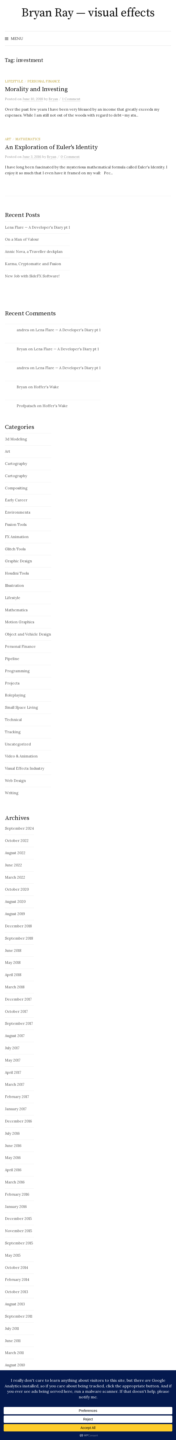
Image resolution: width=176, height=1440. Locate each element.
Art (8, 139)
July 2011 (12, 1328)
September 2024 (19, 828)
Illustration (14, 585)
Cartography (16, 463)
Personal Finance (43, 81)
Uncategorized (18, 744)
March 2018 (14, 987)
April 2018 (13, 974)
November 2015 (18, 1230)
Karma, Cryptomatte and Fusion (33, 263)
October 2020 (17, 889)
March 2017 (14, 1084)
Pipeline (12, 658)
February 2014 (17, 1279)
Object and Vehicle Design (28, 634)
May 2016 (13, 1157)
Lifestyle (14, 81)
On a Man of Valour (22, 239)
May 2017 (13, 1060)
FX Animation (17, 536)
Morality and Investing (36, 89)
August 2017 (15, 1035)
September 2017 (19, 1023)
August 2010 (15, 1365)
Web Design (15, 780)
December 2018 (18, 926)
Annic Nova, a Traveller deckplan (34, 251)
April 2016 (13, 1170)
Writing (11, 793)
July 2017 (12, 1048)
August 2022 (15, 852)
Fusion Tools (16, 524)
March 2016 (15, 1182)
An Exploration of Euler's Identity (51, 147)
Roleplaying (15, 695)
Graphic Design (18, 561)
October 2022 (17, 840)
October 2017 (16, 1011)
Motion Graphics (19, 622)
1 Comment (71, 99)
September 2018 (19, 938)
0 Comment (70, 156)
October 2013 (16, 1291)
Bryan (22, 349)
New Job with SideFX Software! (32, 276)
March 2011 (14, 1352)
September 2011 (18, 1316)
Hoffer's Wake (46, 387)
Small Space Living (21, 707)
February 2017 (17, 1096)
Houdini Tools (17, 573)
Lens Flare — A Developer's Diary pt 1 (37, 227)
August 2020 (15, 901)
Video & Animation (21, 756)
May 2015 (13, 1255)
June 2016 (13, 1145)
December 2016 (18, 1121)
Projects (12, 683)
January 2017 (16, 1109)
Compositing (16, 488)
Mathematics (27, 139)
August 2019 (15, 913)
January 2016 (16, 1206)
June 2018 (13, 950)
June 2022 (13, 865)
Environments (17, 512)
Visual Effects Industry (24, 768)
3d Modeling (16, 439)
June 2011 (13, 1340)
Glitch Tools (15, 549)
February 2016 (17, 1194)
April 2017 (13, 1072)
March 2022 (15, 877)
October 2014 (16, 1267)
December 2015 (18, 1218)
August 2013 (15, 1304)
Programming (17, 671)
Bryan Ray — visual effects (88, 13)
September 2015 (19, 1243)
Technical (13, 719)
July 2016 (12, 1133)
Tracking (13, 732)
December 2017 (18, 999)
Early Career (16, 500)
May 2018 (13, 962)
